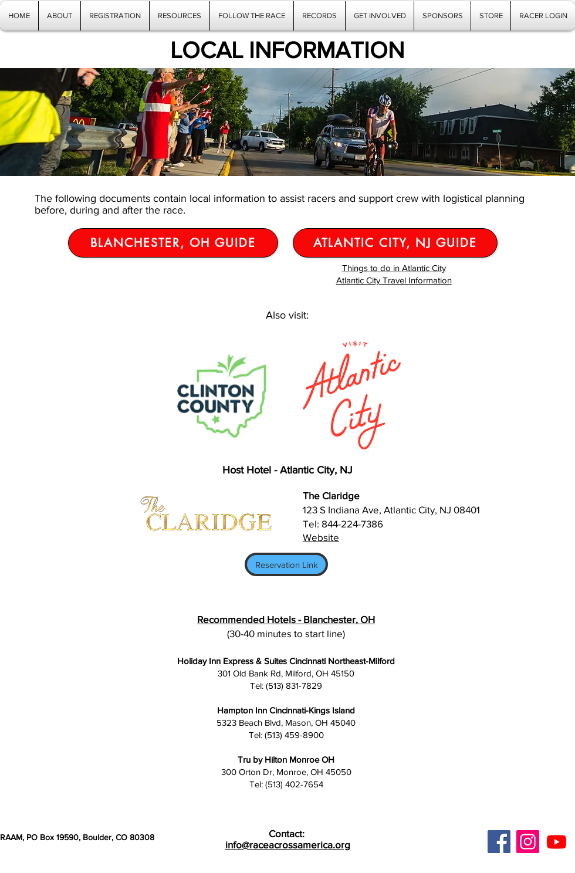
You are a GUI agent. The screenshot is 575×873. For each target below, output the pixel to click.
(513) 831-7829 (294, 686)
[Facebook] (499, 841)
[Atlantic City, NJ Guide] (395, 243)
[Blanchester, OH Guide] (173, 243)
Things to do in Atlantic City (394, 268)
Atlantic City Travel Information (394, 280)
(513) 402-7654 (294, 784)
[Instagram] (527, 841)
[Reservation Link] (286, 564)
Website (321, 537)
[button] (179, 16)
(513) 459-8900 (294, 735)
